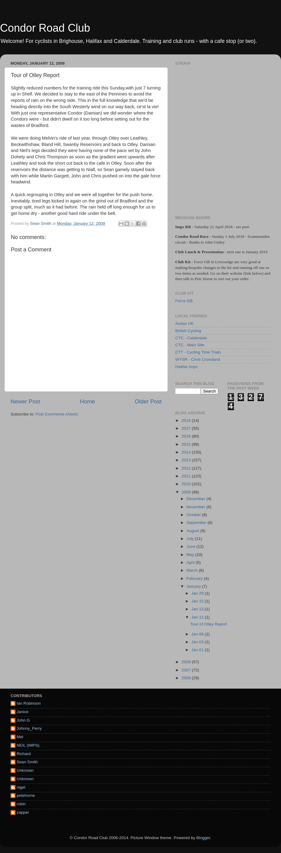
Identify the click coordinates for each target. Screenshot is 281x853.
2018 (187, 420)
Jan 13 (198, 609)
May (190, 554)
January (194, 586)
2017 (187, 428)
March (192, 570)
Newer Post (25, 401)
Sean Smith (27, 762)
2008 (187, 662)
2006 (187, 678)
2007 (187, 670)
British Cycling (188, 330)
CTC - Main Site (189, 345)
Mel (20, 737)
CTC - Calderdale (191, 338)
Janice (22, 711)
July (190, 538)
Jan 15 (198, 601)
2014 (187, 452)
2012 (187, 468)
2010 (187, 484)
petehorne (26, 795)
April (191, 562)
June (191, 546)
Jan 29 (198, 593)
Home (87, 401)
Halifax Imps (186, 366)
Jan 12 (198, 617)
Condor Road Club (45, 28)
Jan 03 (198, 642)
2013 (187, 460)
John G (23, 720)
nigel (21, 787)
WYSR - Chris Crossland (197, 359)
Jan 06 (198, 634)
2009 (187, 492)
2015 (187, 444)
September (197, 522)
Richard (24, 753)
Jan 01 (198, 650)
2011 (187, 476)
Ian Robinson (29, 703)
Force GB (184, 301)
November (196, 507)
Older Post (148, 401)
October (194, 514)
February (195, 578)
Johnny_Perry (29, 728)
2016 (187, 436)
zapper (23, 812)
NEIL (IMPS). (28, 745)
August (193, 530)
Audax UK (184, 323)
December (196, 498)
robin (21, 804)
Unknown (25, 770)
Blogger (203, 837)
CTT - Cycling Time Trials (198, 352)
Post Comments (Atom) (57, 414)
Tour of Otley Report (208, 624)
